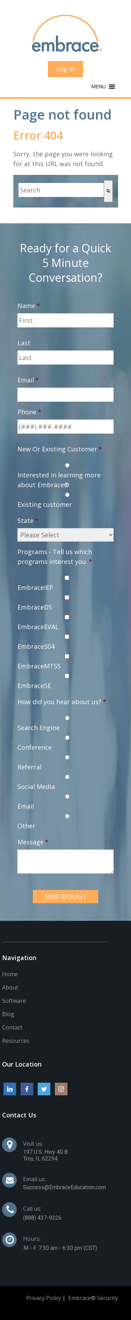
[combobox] (61, 190)
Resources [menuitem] (15, 1041)
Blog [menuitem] (8, 1014)
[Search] (108, 191)
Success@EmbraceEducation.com (64, 1187)
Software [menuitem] (14, 1001)
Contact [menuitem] (12, 1027)
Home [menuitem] (10, 974)
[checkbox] (65, 484)
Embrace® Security (93, 1298)
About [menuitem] (10, 987)
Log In (65, 68)
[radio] (65, 475)
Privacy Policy (43, 1298)
